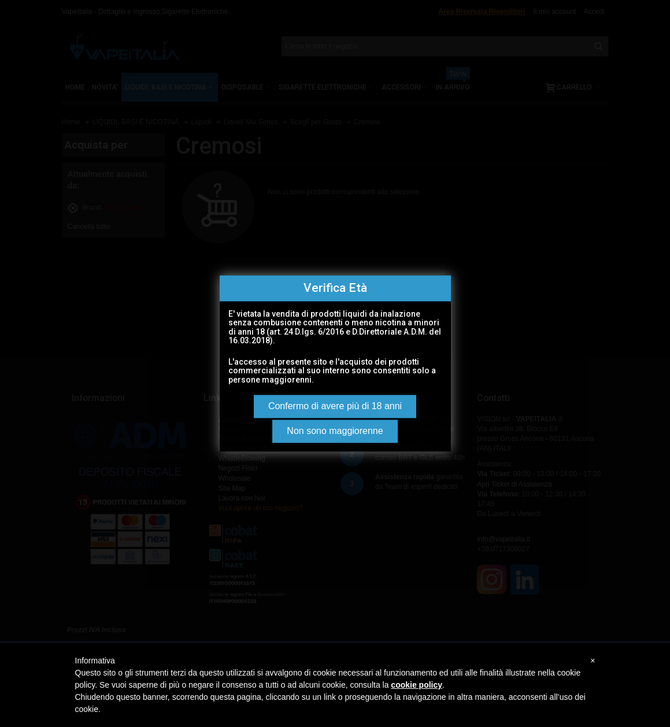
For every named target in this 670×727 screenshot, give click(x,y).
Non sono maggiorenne (335, 431)
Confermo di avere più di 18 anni (335, 406)
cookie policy (416, 684)
